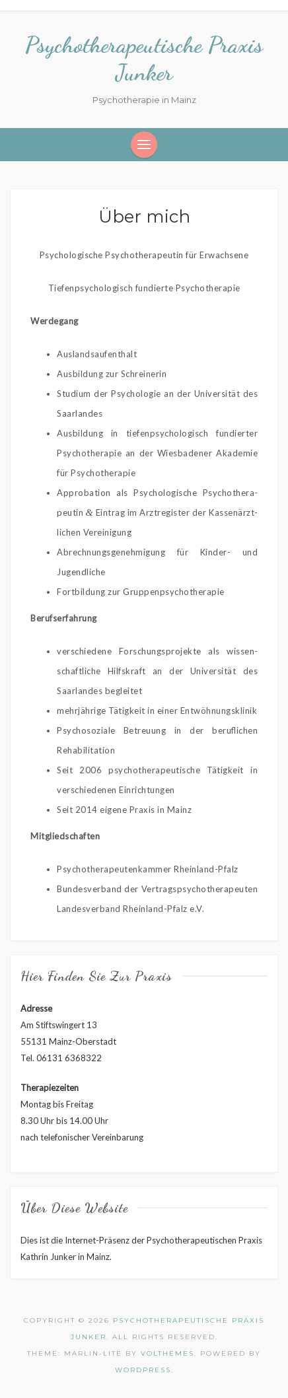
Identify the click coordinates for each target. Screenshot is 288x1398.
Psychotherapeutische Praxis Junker (144, 59)
